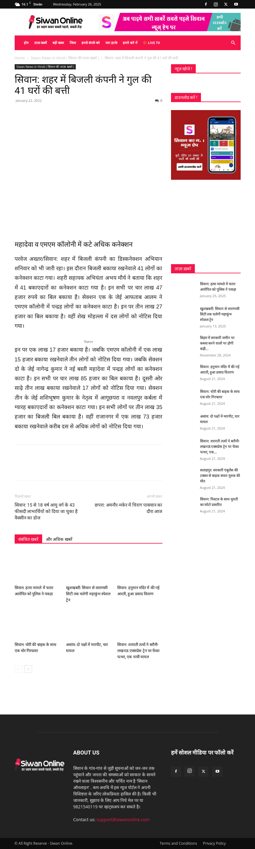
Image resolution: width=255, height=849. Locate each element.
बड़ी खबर (58, 42)
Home (20, 58)
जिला (73, 42)
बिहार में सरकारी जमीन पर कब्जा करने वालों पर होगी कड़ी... (217, 343)
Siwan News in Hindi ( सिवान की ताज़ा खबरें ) (65, 58)
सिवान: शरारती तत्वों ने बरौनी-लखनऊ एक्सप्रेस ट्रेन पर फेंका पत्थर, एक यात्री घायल (138, 650)
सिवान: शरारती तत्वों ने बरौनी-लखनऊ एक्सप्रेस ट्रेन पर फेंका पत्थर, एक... (220, 446)
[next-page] (28, 669)
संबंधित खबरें (28, 539)
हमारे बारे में (130, 42)
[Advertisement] (206, 222)
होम (26, 42)
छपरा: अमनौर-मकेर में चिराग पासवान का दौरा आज (128, 508)
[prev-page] (18, 669)
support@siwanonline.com (123, 819)
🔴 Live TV (151, 42)
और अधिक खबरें (59, 539)
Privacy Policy (214, 843)
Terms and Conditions (178, 843)
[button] (233, 43)
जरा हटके (111, 42)
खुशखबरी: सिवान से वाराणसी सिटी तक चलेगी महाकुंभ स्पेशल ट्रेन (88, 593)
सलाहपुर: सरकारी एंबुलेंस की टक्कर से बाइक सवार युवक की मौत (220, 475)
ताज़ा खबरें (40, 42)
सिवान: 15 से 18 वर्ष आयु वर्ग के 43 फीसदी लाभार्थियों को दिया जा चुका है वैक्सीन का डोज (46, 511)
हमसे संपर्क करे (91, 42)
